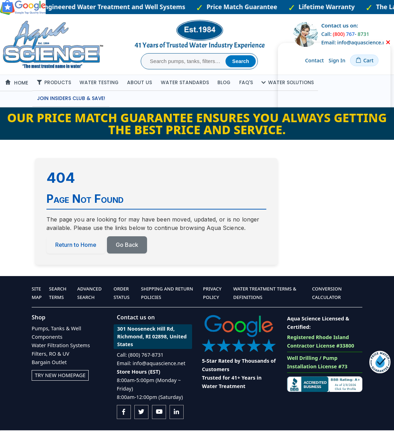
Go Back (127, 245)
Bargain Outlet (49, 363)
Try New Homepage (60, 376)
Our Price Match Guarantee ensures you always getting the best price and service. (197, 124)
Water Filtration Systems (61, 346)
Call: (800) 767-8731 (140, 355)
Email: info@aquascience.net (151, 364)
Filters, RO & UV (50, 354)
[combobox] (184, 61)
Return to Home (75, 245)
